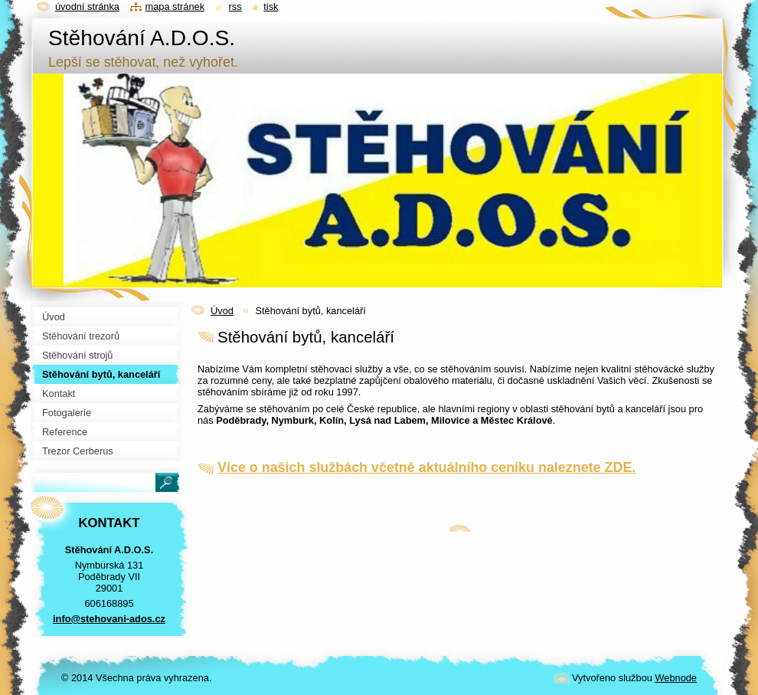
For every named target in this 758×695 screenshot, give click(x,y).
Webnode (676, 678)
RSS (235, 6)
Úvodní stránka (87, 6)
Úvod (222, 310)
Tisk (270, 6)
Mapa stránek (175, 6)
